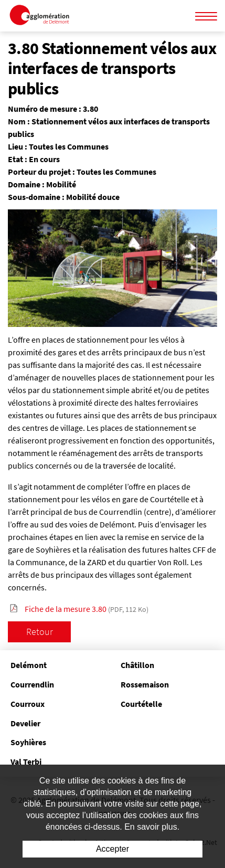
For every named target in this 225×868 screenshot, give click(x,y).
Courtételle (141, 703)
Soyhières (28, 742)
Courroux (27, 703)
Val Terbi (25, 761)
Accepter (112, 848)
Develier (25, 723)
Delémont (28, 665)
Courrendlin (32, 684)
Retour (39, 632)
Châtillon (137, 665)
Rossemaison (145, 684)
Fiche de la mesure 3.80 (86, 609)
